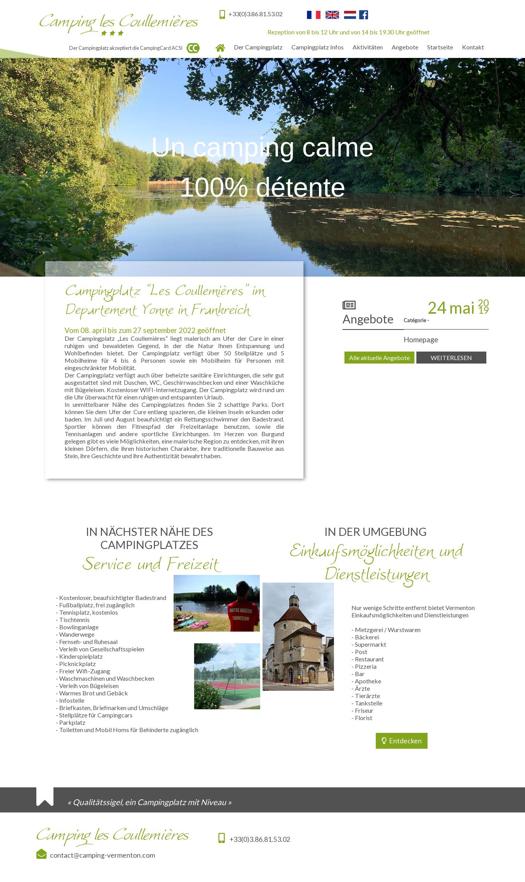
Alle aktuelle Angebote (379, 357)
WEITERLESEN (451, 357)
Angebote (405, 47)
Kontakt (473, 47)
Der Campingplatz (258, 47)
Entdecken (402, 741)
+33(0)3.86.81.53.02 (254, 839)
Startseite (440, 47)
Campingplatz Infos (317, 47)
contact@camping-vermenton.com (100, 855)
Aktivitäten (368, 47)
